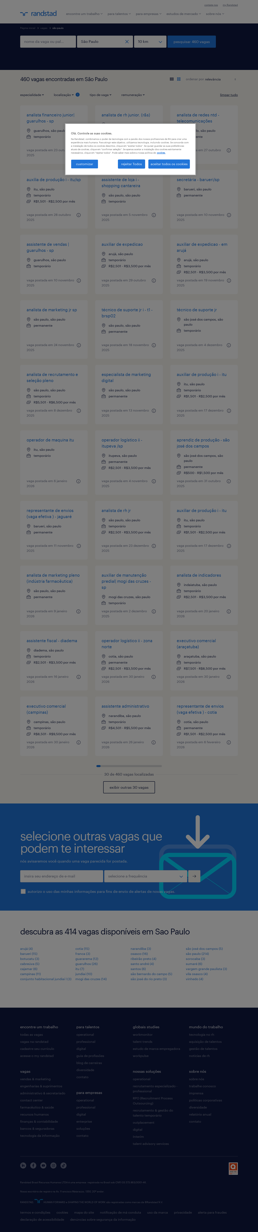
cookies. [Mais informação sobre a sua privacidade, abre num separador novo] (161, 152)
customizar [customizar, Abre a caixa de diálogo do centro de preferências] (84, 164)
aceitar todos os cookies (169, 164)
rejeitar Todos (131, 164)
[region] (130, 149)
